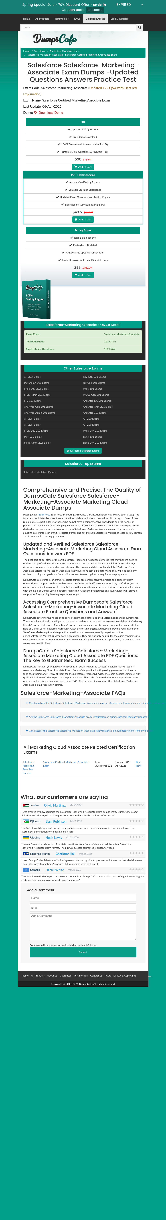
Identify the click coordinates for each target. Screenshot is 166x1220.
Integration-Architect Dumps (40, 472)
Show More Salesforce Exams (83, 450)
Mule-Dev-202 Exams (36, 388)
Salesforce (40, 50)
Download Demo (48, 113)
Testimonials (61, 18)
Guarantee (65, 975)
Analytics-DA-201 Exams (97, 400)
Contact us (96, 975)
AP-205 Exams (32, 424)
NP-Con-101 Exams (94, 382)
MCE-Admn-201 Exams (37, 394)
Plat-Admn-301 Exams (36, 382)
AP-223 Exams (32, 376)
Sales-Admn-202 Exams (37, 442)
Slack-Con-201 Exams (95, 442)
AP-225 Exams (32, 418)
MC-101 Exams (32, 400)
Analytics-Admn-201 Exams (39, 412)
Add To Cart (82, 166)
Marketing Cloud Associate (65, 50)
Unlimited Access (95, 18)
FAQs (77, 18)
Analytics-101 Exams (94, 412)
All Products (42, 18)
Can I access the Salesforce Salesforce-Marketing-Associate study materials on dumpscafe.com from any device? (89, 730)
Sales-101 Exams (92, 436)
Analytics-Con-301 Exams (38, 406)
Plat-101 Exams (33, 436)
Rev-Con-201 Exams (94, 376)
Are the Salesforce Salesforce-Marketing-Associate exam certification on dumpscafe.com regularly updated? (87, 716)
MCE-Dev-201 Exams (36, 430)
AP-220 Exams (91, 418)
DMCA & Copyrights (124, 975)
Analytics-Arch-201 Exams (98, 406)
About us (52, 975)
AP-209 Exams (91, 424)
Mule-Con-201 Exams (95, 430)
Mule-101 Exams (92, 388)
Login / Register (119, 18)
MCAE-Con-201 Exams (96, 394)
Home (26, 18)
